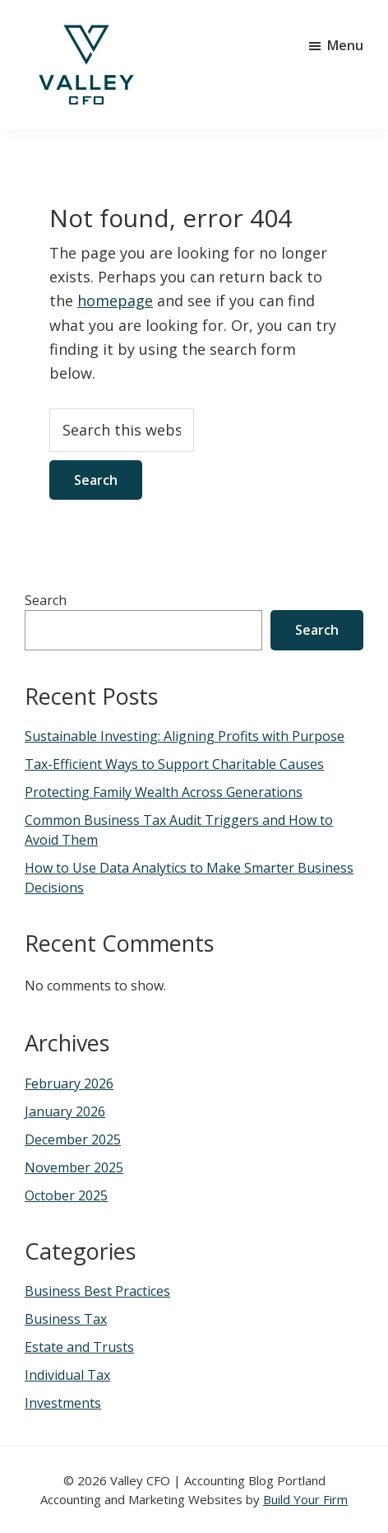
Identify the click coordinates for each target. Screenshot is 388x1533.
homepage (115, 300)
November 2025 (74, 1167)
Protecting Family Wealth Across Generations (164, 792)
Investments (63, 1403)
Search (46, 600)
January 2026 (65, 1111)
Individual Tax (67, 1375)
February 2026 (69, 1083)
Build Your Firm (305, 1499)
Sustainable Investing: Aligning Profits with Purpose (184, 736)
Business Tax (66, 1319)
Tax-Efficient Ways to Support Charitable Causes (174, 764)
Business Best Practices (97, 1291)
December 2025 (73, 1139)
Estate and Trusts (79, 1347)
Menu (345, 45)
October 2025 (66, 1195)
